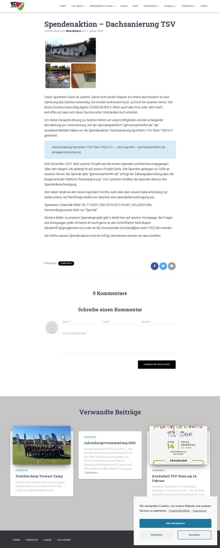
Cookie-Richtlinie (179, 510)
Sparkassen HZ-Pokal (102, 6)
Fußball (170, 6)
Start (63, 6)
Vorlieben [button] (194, 534)
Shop (135, 6)
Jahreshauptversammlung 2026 (110, 443)
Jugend (47, 540)
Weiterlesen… (92, 472)
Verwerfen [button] (156, 534)
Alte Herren (64, 540)
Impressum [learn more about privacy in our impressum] (200, 510)
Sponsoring (151, 6)
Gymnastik (188, 6)
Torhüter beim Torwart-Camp (39, 476)
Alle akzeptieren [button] (175, 523)
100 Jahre (77, 6)
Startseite (66, 263)
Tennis (203, 6)
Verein (124, 6)
